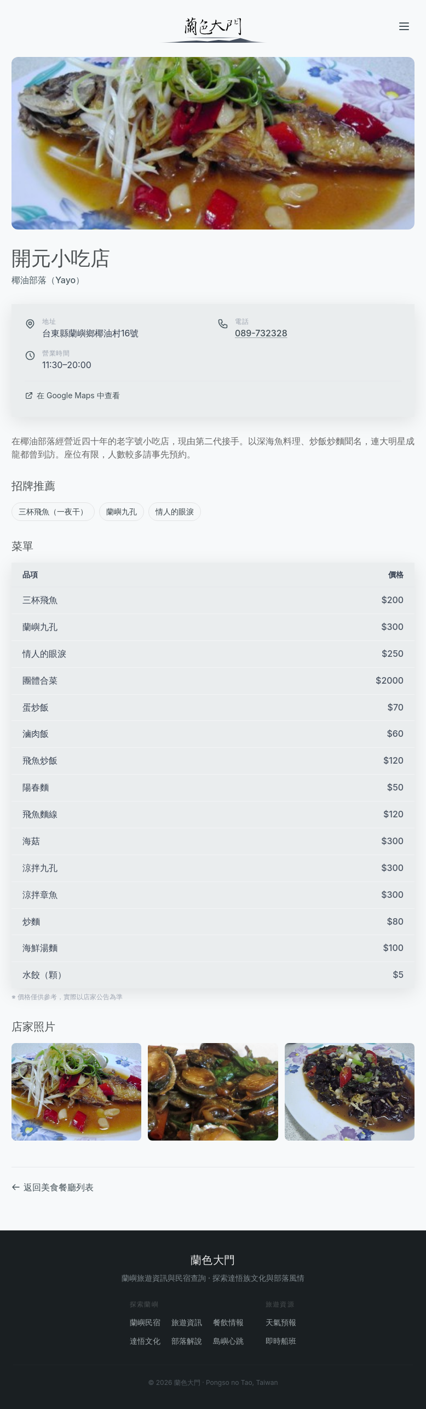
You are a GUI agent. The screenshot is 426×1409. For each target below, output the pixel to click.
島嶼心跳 (228, 1340)
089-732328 (261, 333)
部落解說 (186, 1340)
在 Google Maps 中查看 (72, 395)
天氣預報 (281, 1322)
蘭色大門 (213, 1260)
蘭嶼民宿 (145, 1322)
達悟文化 (145, 1340)
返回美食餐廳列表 (52, 1187)
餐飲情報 (228, 1322)
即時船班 (281, 1340)
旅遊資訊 (186, 1322)
